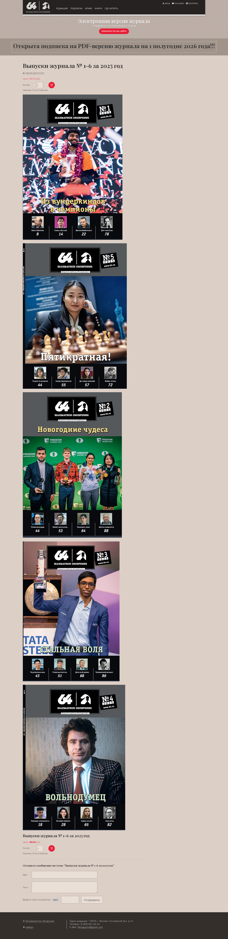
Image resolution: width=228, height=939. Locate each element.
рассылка (179, 3)
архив (88, 8)
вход (167, 3)
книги (98, 8)
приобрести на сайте (114, 31)
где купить (111, 8)
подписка (76, 8)
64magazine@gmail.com (90, 927)
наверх (29, 927)
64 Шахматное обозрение (39, 921)
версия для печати (35, 72)
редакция (62, 8)
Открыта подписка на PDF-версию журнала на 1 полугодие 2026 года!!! (114, 46)
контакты (193, 3)
